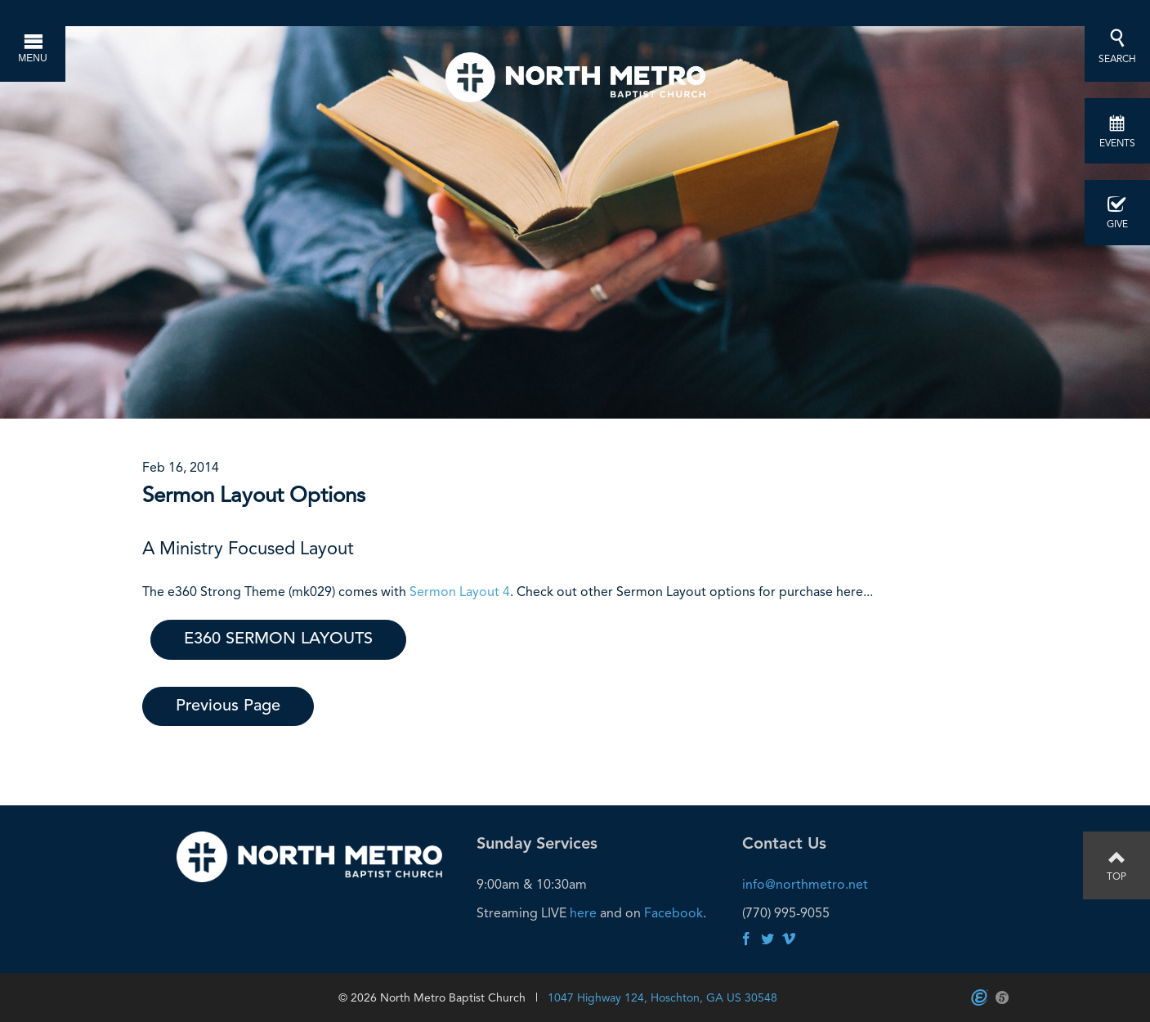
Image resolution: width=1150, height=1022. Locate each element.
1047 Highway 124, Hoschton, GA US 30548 (662, 997)
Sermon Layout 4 (459, 591)
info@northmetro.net (805, 884)
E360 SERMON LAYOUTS (278, 639)
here (583, 913)
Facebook (673, 913)
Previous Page (228, 706)
